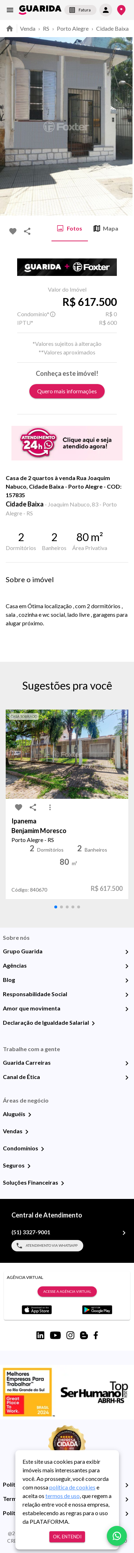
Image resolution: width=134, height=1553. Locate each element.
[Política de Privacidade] (127, 1485)
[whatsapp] (117, 1536)
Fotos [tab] (69, 228)
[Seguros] (29, 1166)
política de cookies (72, 1487)
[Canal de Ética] (127, 1077)
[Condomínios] (42, 1149)
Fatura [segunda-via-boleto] (80, 10)
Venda (27, 28)
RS (46, 28)
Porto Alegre (73, 28)
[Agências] (127, 966)
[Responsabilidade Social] (127, 994)
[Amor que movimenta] (127, 1009)
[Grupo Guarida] (127, 952)
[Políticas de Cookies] (127, 1513)
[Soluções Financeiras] (62, 1183)
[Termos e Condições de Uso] (127, 1499)
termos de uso (62, 1495)
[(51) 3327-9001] (124, 1233)
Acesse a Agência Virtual (67, 1291)
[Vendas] (27, 1132)
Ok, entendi (67, 1536)
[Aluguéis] (29, 1114)
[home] (40, 10)
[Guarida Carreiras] (127, 1063)
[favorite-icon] (13, 231)
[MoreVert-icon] (50, 807)
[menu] (10, 10)
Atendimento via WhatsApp (47, 1245)
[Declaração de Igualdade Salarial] (93, 1023)
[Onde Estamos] (121, 10)
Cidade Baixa (112, 28)
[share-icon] (27, 231)
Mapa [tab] (106, 228)
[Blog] (127, 980)
